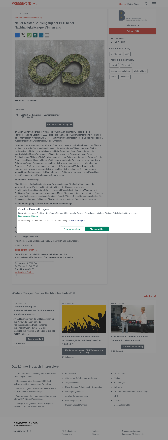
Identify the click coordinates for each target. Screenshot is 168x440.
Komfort (38, 220)
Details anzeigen (77, 220)
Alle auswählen (97, 229)
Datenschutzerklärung (28, 216)
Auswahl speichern (72, 229)
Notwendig (25, 220)
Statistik (50, 220)
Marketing (62, 220)
